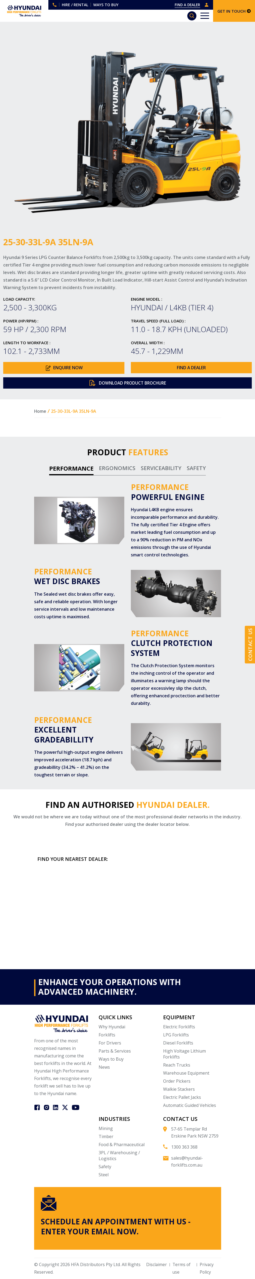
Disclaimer (155, 1265)
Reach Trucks (176, 1065)
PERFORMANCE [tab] (71, 469)
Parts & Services (115, 1051)
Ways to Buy (111, 1060)
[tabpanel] (127, 631)
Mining (106, 1129)
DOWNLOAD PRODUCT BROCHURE (127, 383)
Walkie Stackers (179, 1090)
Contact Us (250, 644)
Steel (104, 1175)
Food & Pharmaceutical (122, 1145)
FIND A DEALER (186, 4)
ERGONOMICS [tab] (117, 468)
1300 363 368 (54, 5)
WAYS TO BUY (105, 4)
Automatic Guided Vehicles (189, 1106)
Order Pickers (177, 1082)
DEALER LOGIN (206, 5)
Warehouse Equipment (186, 1074)
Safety (105, 1167)
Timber (106, 1137)
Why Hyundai (112, 1027)
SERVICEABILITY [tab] (161, 468)
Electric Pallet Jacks (182, 1098)
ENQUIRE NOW (64, 368)
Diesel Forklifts (178, 1043)
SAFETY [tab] (196, 468)
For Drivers (110, 1043)
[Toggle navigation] (204, 16)
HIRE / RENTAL (75, 4)
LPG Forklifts (176, 1035)
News (104, 1068)
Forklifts (107, 1035)
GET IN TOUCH (234, 11)
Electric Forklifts (179, 1027)
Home (40, 412)
